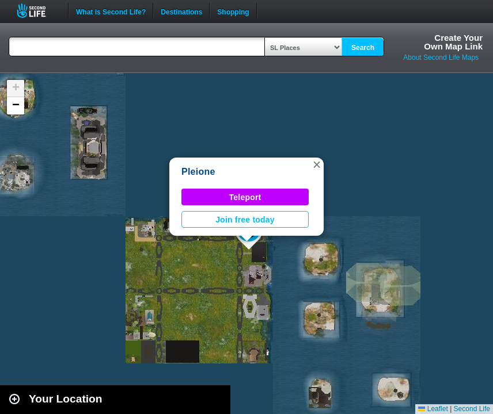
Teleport (245, 197)
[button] (317, 164)
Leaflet (433, 409)
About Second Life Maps (441, 57)
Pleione (198, 172)
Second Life (37, 10)
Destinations (181, 11)
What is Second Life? (111, 11)
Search (362, 48)
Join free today (245, 219)
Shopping (233, 11)
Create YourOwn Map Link (453, 42)
